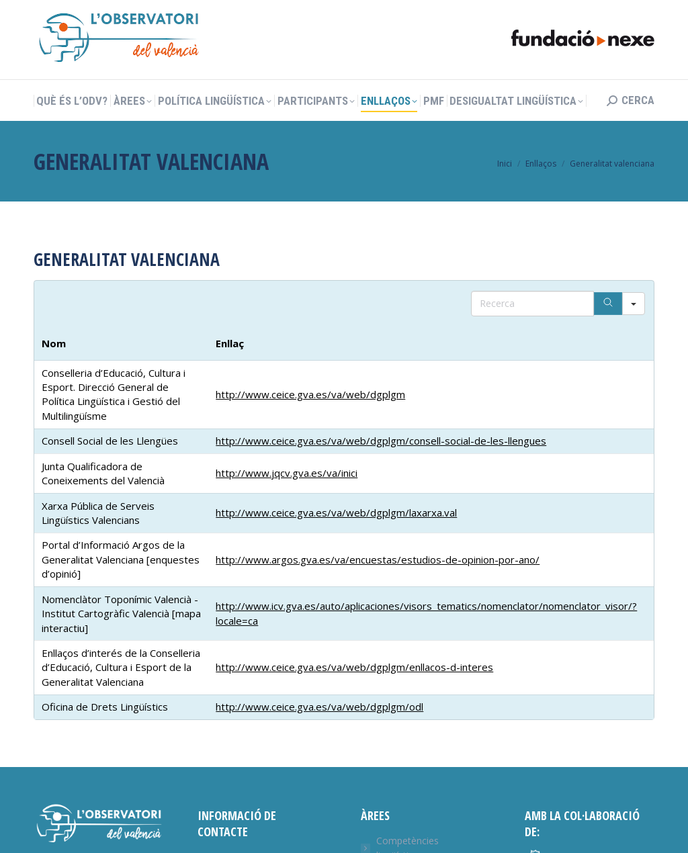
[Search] (608, 303)
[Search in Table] (532, 303)
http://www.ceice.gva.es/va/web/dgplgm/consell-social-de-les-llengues (381, 440)
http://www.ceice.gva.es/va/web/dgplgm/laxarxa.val (336, 512)
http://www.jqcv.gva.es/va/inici (286, 473)
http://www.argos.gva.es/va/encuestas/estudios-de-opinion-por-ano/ (378, 559)
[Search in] (633, 303)
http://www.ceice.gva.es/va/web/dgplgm (310, 394)
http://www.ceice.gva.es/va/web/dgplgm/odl (319, 706)
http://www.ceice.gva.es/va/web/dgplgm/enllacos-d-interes (354, 667)
